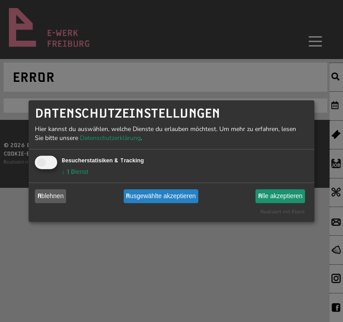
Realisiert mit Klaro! (282, 211)
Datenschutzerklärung (110, 138)
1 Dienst (75, 172)
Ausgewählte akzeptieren (161, 196)
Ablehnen (51, 196)
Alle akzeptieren (280, 196)
